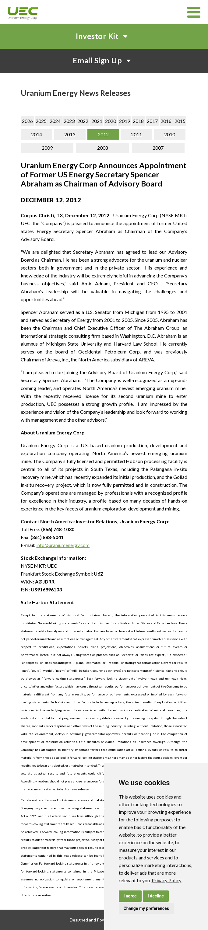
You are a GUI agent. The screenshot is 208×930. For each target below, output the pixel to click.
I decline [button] (156, 895)
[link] (167, 880)
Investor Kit (104, 35)
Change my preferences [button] (146, 908)
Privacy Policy (167, 880)
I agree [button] (130, 895)
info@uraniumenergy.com (63, 545)
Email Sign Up (104, 60)
